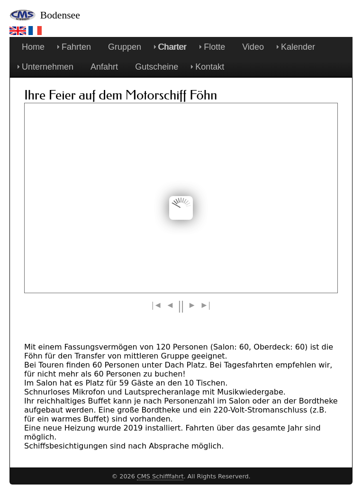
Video (253, 47)
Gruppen (124, 47)
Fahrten (76, 47)
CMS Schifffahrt (160, 476)
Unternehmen (47, 67)
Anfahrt (104, 67)
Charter (172, 47)
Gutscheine (156, 67)
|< (157, 305)
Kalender (298, 47)
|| (181, 307)
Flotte (214, 47)
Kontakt (209, 67)
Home (33, 47)
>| (205, 305)
